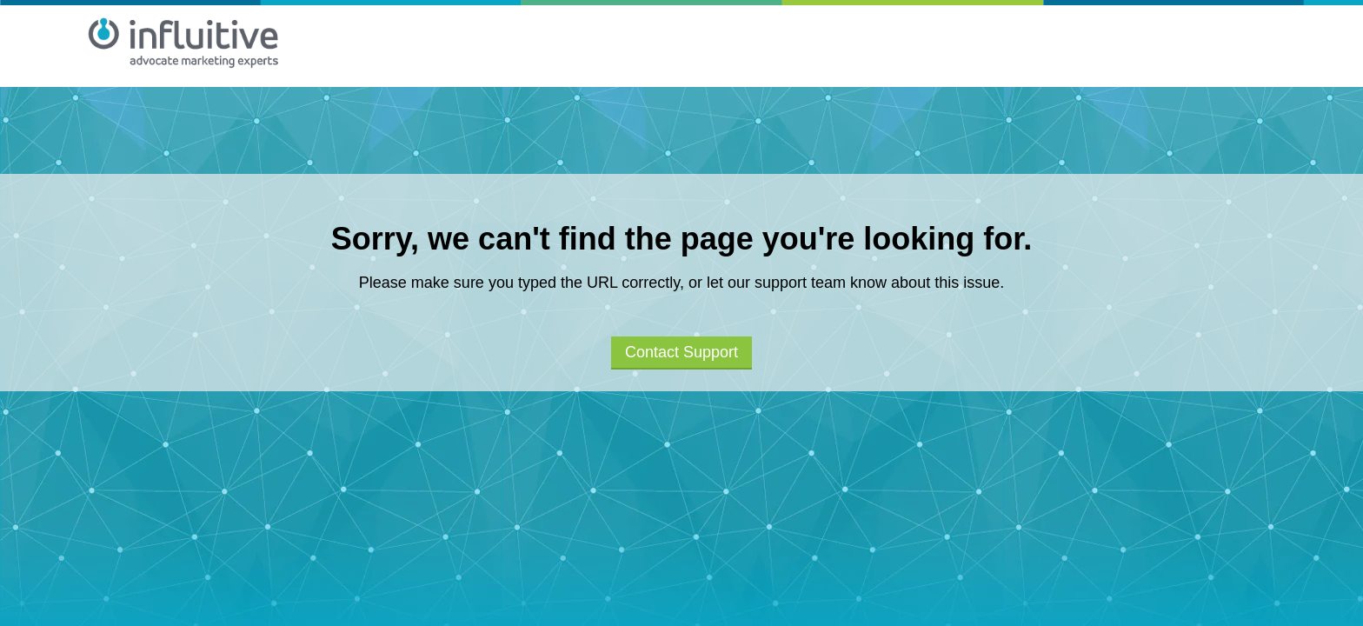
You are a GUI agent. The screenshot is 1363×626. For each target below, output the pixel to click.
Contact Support (681, 352)
